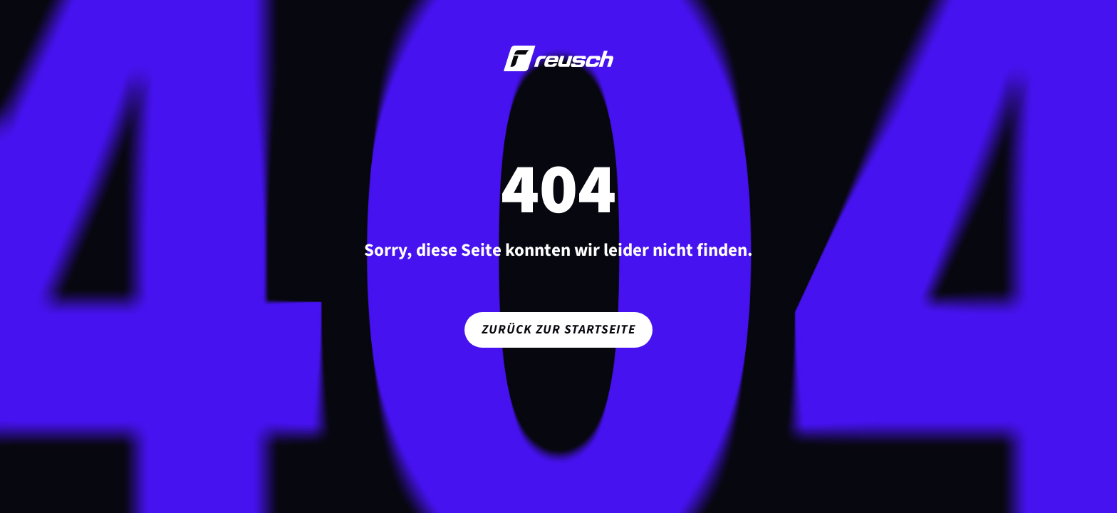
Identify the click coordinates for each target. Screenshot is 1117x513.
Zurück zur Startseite (558, 329)
